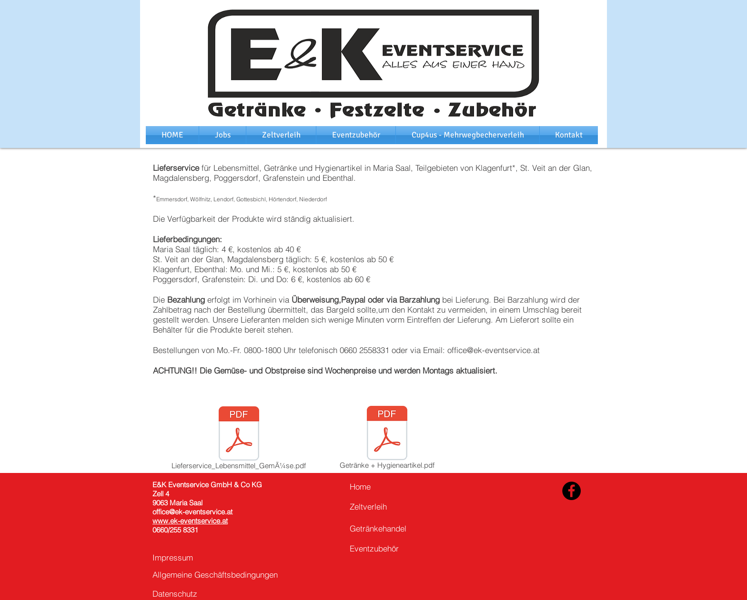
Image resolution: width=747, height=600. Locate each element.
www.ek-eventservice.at (190, 520)
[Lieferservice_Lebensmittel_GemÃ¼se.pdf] (238, 439)
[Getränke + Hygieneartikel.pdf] (387, 439)
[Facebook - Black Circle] (571, 491)
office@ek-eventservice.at (493, 350)
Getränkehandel (378, 528)
